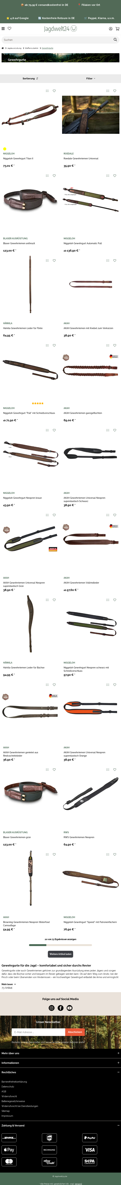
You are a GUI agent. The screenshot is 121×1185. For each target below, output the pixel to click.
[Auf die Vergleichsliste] (47, 91)
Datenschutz (8, 1086)
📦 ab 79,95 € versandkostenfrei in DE (44, 4)
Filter (90, 78)
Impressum (7, 1116)
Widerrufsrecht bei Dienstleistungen (20, 1106)
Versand (78, 1184)
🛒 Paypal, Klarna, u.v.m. (99, 18)
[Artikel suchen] (115, 40)
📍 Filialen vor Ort (89, 4)
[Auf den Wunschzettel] (54, 91)
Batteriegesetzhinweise (13, 1101)
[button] (110, 29)
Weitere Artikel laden (60, 954)
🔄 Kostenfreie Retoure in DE (56, 18)
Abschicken (75, 1032)
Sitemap (6, 1111)
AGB (4, 1091)
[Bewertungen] (38, 403)
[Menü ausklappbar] (3, 28)
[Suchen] (57, 40)
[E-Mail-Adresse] (38, 1032)
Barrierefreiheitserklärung (14, 1081)
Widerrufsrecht (9, 1096)
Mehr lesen (9, 984)
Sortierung (30, 78)
